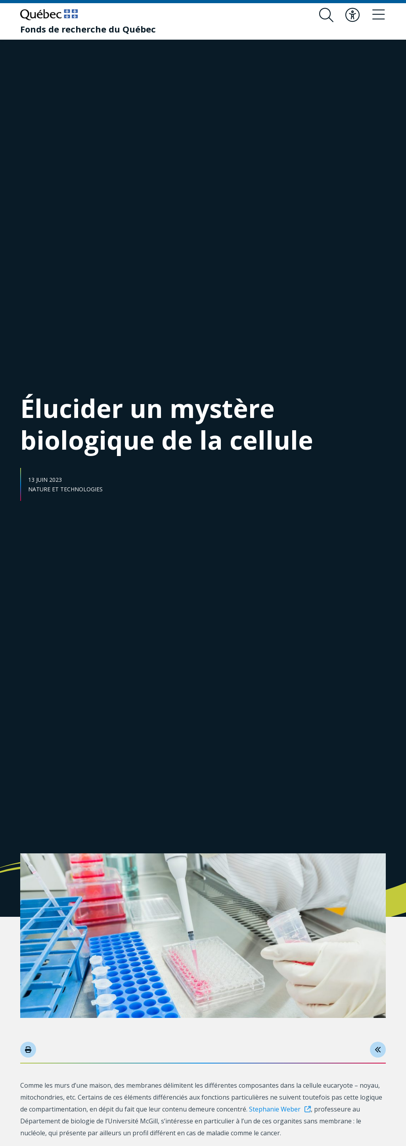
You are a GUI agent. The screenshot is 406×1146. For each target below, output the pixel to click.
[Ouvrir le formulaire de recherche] (326, 15)
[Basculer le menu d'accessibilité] (352, 15)
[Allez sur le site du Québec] (49, 14)
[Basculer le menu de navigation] (379, 15)
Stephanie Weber (275, 1109)
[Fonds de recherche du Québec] (88, 29)
